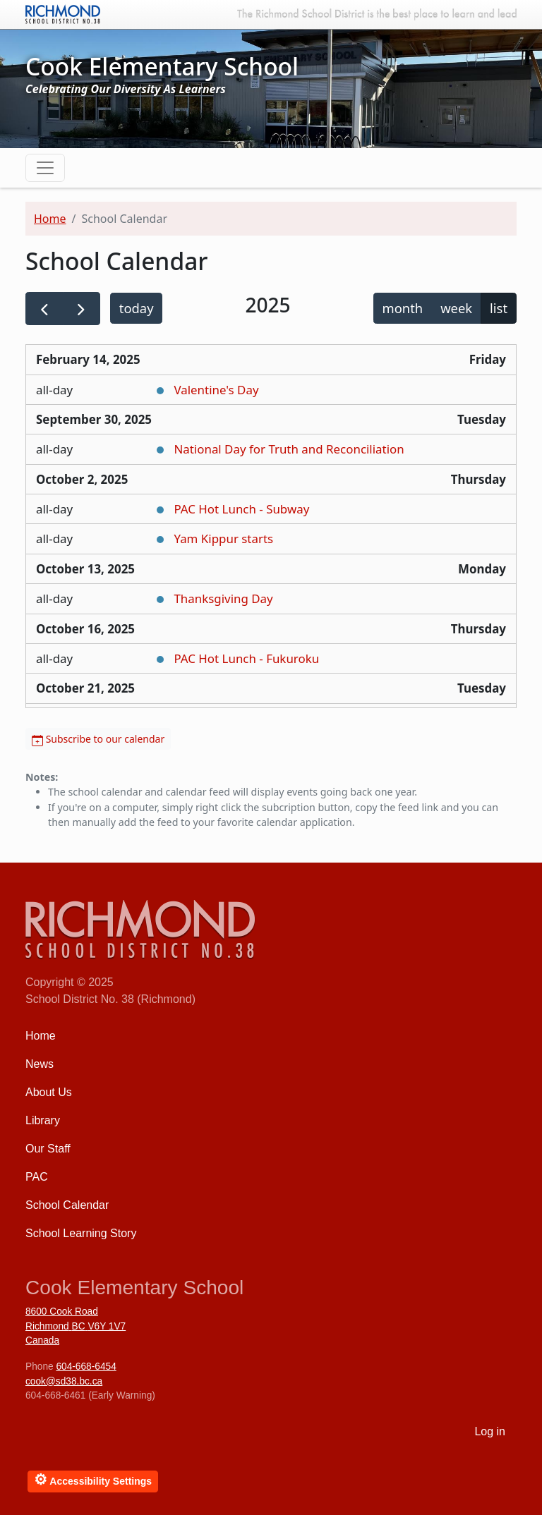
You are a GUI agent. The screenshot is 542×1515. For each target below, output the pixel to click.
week (456, 308)
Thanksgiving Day (223, 598)
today (136, 308)
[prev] (44, 308)
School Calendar (67, 1205)
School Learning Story (80, 1233)
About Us (48, 1092)
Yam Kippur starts (223, 538)
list (498, 308)
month (403, 308)
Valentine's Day (216, 390)
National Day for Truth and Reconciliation (289, 449)
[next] (82, 308)
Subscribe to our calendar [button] (98, 739)
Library (42, 1120)
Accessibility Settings (93, 1479)
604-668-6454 (86, 1366)
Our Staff (48, 1149)
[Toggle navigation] (45, 168)
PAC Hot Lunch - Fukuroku (246, 658)
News (39, 1064)
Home (50, 218)
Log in (489, 1431)
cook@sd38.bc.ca (63, 1381)
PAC (36, 1177)
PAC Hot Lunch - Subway (241, 509)
